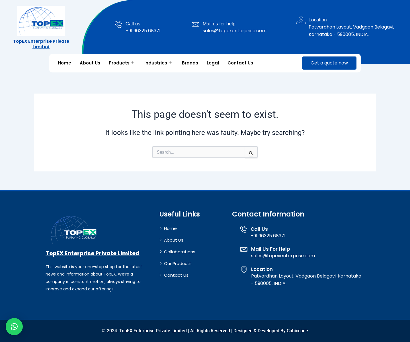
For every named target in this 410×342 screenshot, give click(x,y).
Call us (133, 24)
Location (318, 20)
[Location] (301, 20)
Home (64, 63)
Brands (190, 63)
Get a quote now (329, 63)
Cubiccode (297, 330)
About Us (90, 63)
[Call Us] (243, 229)
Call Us (259, 228)
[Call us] (118, 24)
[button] (14, 326)
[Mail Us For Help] (243, 249)
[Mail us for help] (195, 24)
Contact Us (240, 63)
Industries (158, 63)
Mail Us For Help (270, 249)
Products (121, 63)
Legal (213, 63)
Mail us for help (219, 24)
